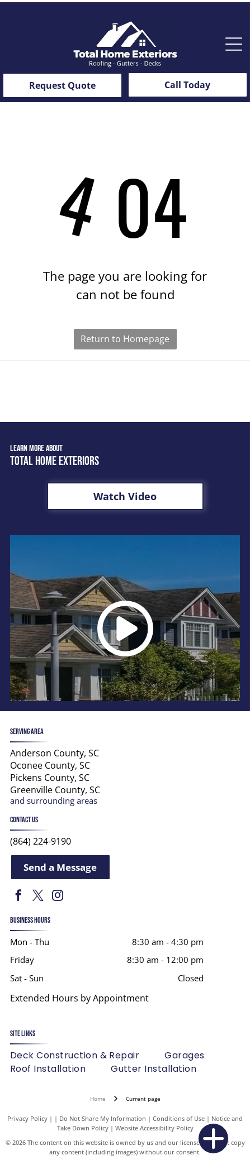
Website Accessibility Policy (154, 1128)
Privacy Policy (27, 1118)
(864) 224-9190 (40, 841)
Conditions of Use (179, 1118)
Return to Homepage (125, 339)
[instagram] (57, 897)
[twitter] (38, 897)
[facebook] (18, 897)
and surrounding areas (53, 800)
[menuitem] (87, 1055)
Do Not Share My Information (102, 1118)
